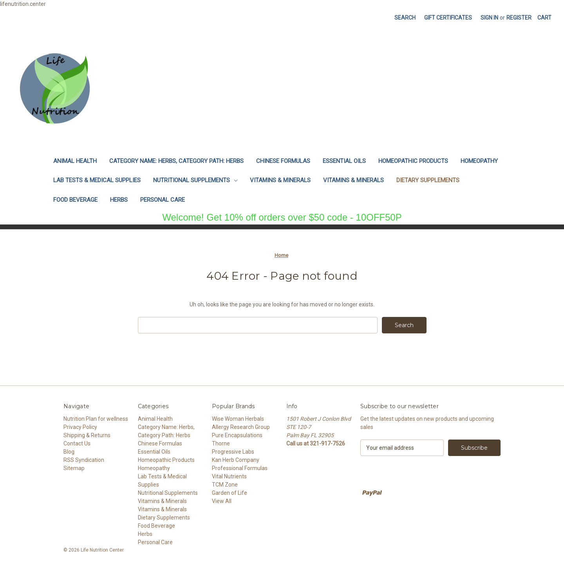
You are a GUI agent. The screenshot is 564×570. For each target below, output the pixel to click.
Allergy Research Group (241, 427)
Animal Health (75, 161)
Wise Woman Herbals (238, 419)
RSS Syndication (83, 460)
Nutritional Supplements (195, 180)
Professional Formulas (240, 468)
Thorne (221, 443)
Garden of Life (229, 493)
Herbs (119, 199)
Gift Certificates (448, 17)
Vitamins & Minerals (280, 180)
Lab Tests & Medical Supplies (97, 180)
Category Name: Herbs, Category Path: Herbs (176, 161)
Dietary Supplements (427, 180)
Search (405, 17)
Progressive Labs (233, 452)
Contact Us (76, 443)
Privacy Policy (80, 427)
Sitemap (74, 468)
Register (518, 17)
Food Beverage (75, 199)
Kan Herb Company (235, 460)
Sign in (489, 17)
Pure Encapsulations (237, 435)
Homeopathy (479, 161)
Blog (68, 452)
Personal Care (162, 199)
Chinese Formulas (283, 161)
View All (221, 501)
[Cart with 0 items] (544, 17)
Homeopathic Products (413, 161)
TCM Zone (225, 484)
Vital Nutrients (229, 476)
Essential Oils (344, 161)
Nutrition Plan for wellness (95, 419)
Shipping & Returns (86, 435)
